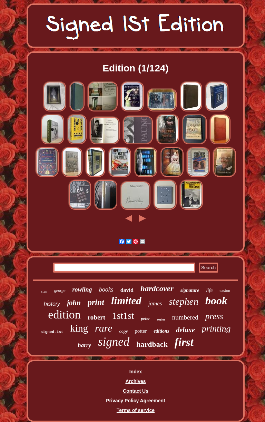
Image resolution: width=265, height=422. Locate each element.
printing (216, 329)
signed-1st (51, 332)
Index (135, 371)
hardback (151, 344)
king (79, 328)
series (161, 319)
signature (189, 290)
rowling (82, 289)
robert (96, 317)
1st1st (123, 316)
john (74, 302)
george (60, 290)
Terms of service (136, 410)
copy (123, 331)
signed (113, 342)
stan (44, 291)
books (106, 289)
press (214, 316)
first (184, 342)
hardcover (157, 288)
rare (103, 328)
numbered (185, 317)
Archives (135, 381)
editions (161, 331)
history (52, 304)
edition (64, 314)
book (216, 300)
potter (141, 331)
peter (145, 318)
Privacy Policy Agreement (135, 400)
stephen (183, 301)
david (127, 290)
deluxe (185, 330)
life (209, 290)
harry (84, 345)
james (155, 303)
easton (224, 290)
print (96, 302)
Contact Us (135, 391)
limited (126, 301)
